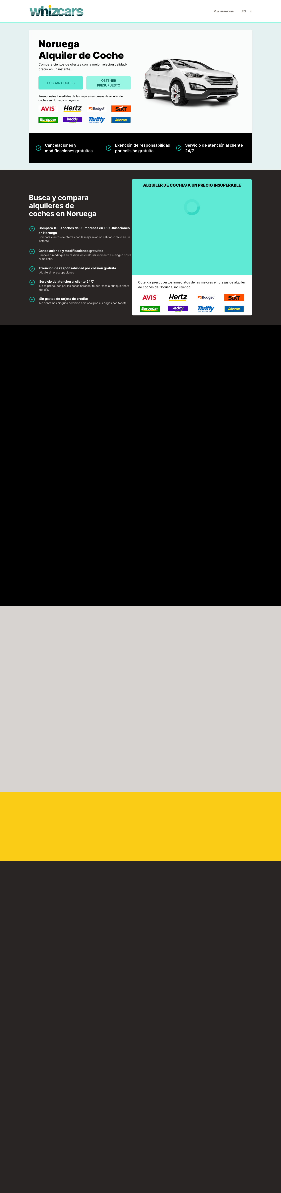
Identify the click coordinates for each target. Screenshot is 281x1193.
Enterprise (226, 357)
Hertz (109, 380)
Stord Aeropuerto (172, 898)
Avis (108, 357)
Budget (167, 357)
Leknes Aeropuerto (173, 830)
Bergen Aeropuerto (63, 758)
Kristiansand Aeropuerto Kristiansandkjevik (227, 805)
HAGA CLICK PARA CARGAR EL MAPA (61, 454)
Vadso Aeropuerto (172, 948)
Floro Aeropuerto (116, 780)
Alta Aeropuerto (116, 735)
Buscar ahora (240, 568)
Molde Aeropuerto (62, 853)
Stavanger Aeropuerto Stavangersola (59, 923)
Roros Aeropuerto (117, 875)
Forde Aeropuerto (62, 780)
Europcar (55, 380)
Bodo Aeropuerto (172, 758)
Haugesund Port (116, 990)
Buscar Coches (61, 83)
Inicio (84, 1109)
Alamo (53, 357)
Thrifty (53, 403)
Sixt (221, 380)
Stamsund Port (59, 990)
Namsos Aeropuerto (64, 875)
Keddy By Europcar (176, 380)
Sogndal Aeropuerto (119, 898)
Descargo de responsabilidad (136, 1109)
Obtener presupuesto (108, 83)
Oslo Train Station (62, 1040)
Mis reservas (223, 11)
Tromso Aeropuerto (174, 923)
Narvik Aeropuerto (172, 853)
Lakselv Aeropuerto (118, 830)
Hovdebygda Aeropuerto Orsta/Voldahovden (63, 805)
